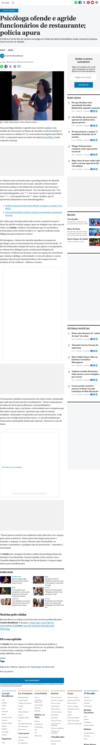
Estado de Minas (89, 733)
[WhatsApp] (76, 4)
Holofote (4, 729)
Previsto (20, 740)
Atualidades (87, 722)
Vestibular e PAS (23, 718)
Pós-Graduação (23, 726)
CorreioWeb (41, 693)
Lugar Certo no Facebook (55, 724)
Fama (36, 697)
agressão (5, 667)
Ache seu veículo (73, 697)
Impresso (6, 738)
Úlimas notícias (55, 709)
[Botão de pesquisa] (12, 2)
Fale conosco (22, 729)
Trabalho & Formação (25, 703)
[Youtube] (92, 4)
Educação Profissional (25, 723)
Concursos (23, 733)
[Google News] (96, 4)
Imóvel (54, 693)
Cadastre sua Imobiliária (55, 732)
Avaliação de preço (73, 709)
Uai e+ (86, 739)
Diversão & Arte (7, 717)
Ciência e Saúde (7, 723)
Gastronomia (39, 705)
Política (4, 706)
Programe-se (39, 724)
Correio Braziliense (7, 694)
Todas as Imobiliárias (57, 728)
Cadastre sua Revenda (75, 723)
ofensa (15, 667)
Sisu (19, 721)
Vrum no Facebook (73, 718)
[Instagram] (88, 4)
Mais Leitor (38, 736)
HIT (36, 730)
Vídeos (70, 712)
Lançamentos (55, 706)
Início (2, 50)
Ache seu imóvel (56, 697)
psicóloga (36, 667)
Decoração (54, 718)
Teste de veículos (73, 706)
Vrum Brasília (88, 706)
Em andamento (23, 743)
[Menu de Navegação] (6, 2)
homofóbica (48, 137)
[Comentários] (19, 67)
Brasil (10, 50)
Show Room (54, 715)
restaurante (48, 667)
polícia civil (25, 667)
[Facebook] (80, 4)
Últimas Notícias (23, 712)
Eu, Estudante (25, 693)
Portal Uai (87, 736)
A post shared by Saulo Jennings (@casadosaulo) (29, 493)
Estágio (20, 706)
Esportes (4, 720)
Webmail (37, 711)
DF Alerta (87, 697)
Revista (86, 719)
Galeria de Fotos (56, 721)
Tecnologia (5, 732)
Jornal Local (87, 700)
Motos (70, 715)
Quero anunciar (56, 741)
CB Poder (87, 703)
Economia (5, 711)
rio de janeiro (7, 671)
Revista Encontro (89, 711)
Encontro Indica (89, 725)
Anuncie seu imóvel (57, 700)
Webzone (37, 708)
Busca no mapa (55, 703)
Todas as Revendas (73, 721)
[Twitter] (84, 4)
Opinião (4, 726)
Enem (20, 709)
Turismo (4, 735)
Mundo (4, 714)
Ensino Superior (23, 700)
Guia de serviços (56, 712)
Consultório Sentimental (38, 701)
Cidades (4, 703)
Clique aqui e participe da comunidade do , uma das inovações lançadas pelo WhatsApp (27, 626)
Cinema (37, 721)
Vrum (70, 693)
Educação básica (23, 697)
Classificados (57, 737)
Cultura (20, 715)
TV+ (36, 733)
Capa (3, 700)
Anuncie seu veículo (74, 700)
